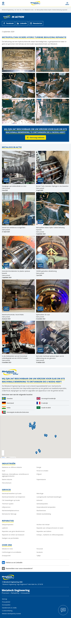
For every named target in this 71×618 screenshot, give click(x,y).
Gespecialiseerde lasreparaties (46, 507)
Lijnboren (5, 528)
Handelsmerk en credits (9, 608)
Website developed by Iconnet (11, 613)
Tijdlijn (39, 555)
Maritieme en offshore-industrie (12, 467)
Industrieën (8, 463)
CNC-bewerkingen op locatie (11, 500)
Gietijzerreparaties (7, 524)
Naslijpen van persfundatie (10, 538)
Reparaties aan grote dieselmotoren (13, 531)
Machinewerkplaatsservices (10, 510)
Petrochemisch (6, 483)
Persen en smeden (42, 471)
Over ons (19, 9)
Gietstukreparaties (42, 504)
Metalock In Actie (29, 9)
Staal (3, 471)
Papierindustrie (41, 479)
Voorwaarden (6, 605)
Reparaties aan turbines (44, 531)
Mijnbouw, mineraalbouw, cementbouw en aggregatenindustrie (15, 475)
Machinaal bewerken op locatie (11, 493)
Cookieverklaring (7, 611)
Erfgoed (39, 474)
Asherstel (39, 500)
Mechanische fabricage (9, 514)
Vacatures (40, 552)
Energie (39, 467)
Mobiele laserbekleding (44, 514)
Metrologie (40, 493)
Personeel (40, 549)
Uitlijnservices (6, 507)
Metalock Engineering (8, 9)
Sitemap (4, 599)
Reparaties (8, 520)
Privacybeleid (6, 602)
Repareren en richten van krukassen (13, 535)
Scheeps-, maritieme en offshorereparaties (50, 535)
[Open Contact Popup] (63, 610)
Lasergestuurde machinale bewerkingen (49, 497)
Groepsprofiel (6, 555)
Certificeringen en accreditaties (11, 552)
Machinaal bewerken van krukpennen (13, 497)
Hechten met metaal (43, 524)
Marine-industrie (7, 479)
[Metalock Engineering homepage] (35, 3)
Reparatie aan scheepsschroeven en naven (50, 528)
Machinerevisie (41, 510)
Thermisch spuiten (7, 504)
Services (6, 489)
